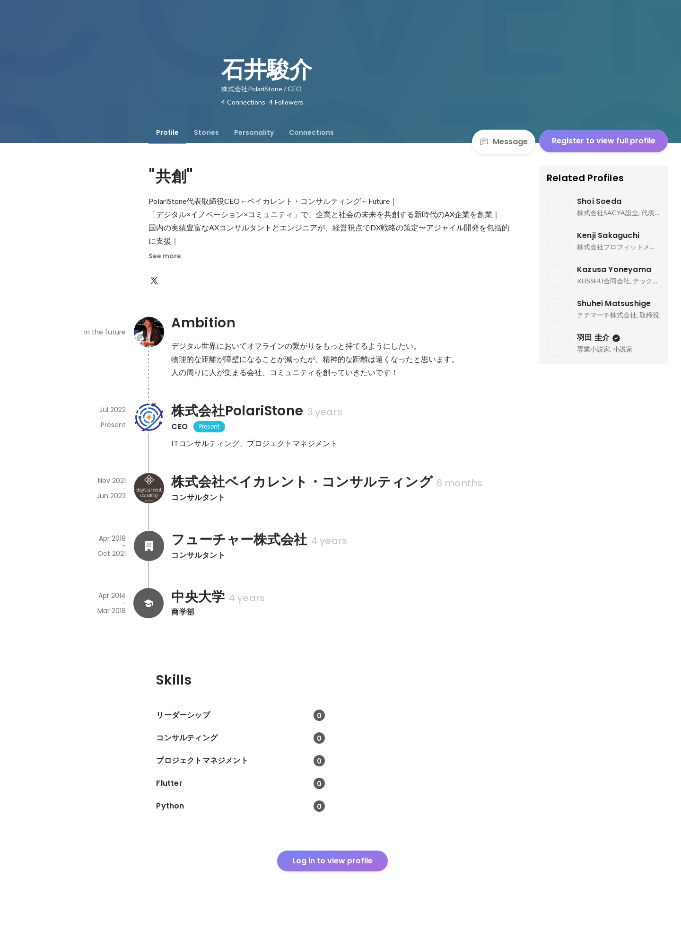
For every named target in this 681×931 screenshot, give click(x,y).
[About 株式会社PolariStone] (148, 417)
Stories (206, 132)
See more (164, 256)
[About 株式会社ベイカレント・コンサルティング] (148, 488)
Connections (311, 132)
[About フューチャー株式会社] (148, 546)
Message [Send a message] (504, 141)
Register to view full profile (603, 140)
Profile (167, 132)
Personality (254, 132)
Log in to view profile (332, 860)
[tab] (167, 132)
